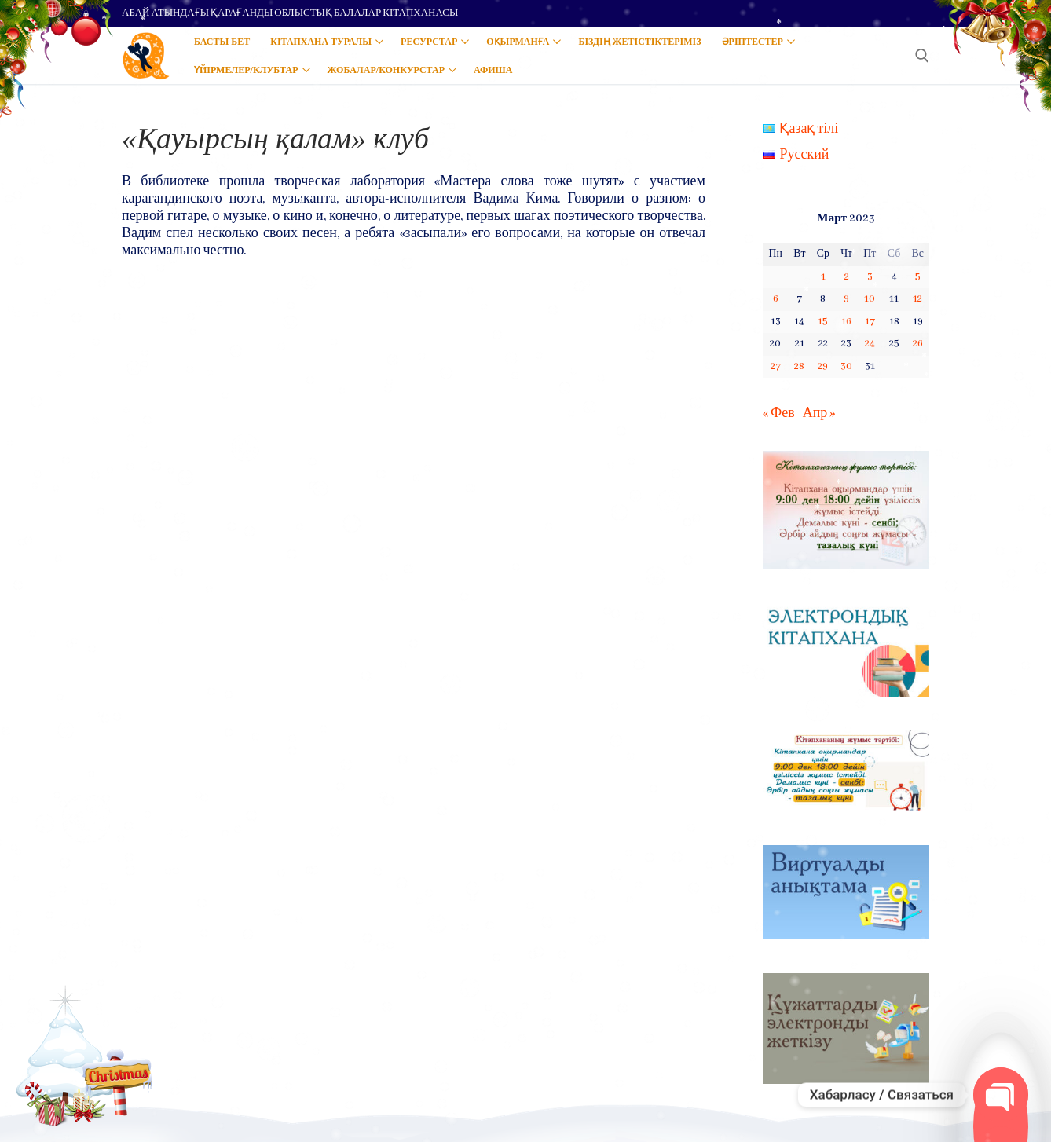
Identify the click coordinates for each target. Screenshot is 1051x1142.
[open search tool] (922, 56)
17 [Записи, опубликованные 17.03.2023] (870, 321)
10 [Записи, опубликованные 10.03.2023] (869, 299)
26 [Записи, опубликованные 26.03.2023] (918, 343)
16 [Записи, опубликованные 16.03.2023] (846, 321)
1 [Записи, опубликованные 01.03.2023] (823, 277)
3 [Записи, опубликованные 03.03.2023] (870, 277)
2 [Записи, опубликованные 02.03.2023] (846, 277)
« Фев (779, 413)
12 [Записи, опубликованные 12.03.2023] (917, 299)
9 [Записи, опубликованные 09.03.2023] (846, 299)
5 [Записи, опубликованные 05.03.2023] (918, 277)
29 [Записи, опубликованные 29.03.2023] (823, 366)
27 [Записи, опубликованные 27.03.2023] (776, 366)
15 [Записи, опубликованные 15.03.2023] (823, 321)
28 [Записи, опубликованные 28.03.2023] (799, 366)
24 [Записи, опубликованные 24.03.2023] (870, 343)
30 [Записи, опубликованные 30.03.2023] (846, 366)
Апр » (819, 413)
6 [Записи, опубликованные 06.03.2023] (775, 299)
